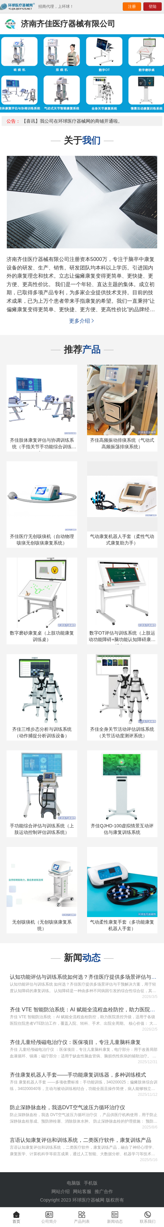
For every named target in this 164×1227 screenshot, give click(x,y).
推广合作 (104, 1191)
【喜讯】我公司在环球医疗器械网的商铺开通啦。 (72, 121)
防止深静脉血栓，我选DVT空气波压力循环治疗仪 (67, 1107)
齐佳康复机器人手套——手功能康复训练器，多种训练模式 (78, 1075)
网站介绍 (60, 1191)
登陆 (152, 6)
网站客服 (82, 1191)
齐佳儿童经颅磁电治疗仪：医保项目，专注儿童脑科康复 (75, 1042)
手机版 (91, 1183)
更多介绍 (82, 321)
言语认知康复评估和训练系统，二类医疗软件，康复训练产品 (80, 1140)
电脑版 (74, 1183)
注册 (132, 6)
